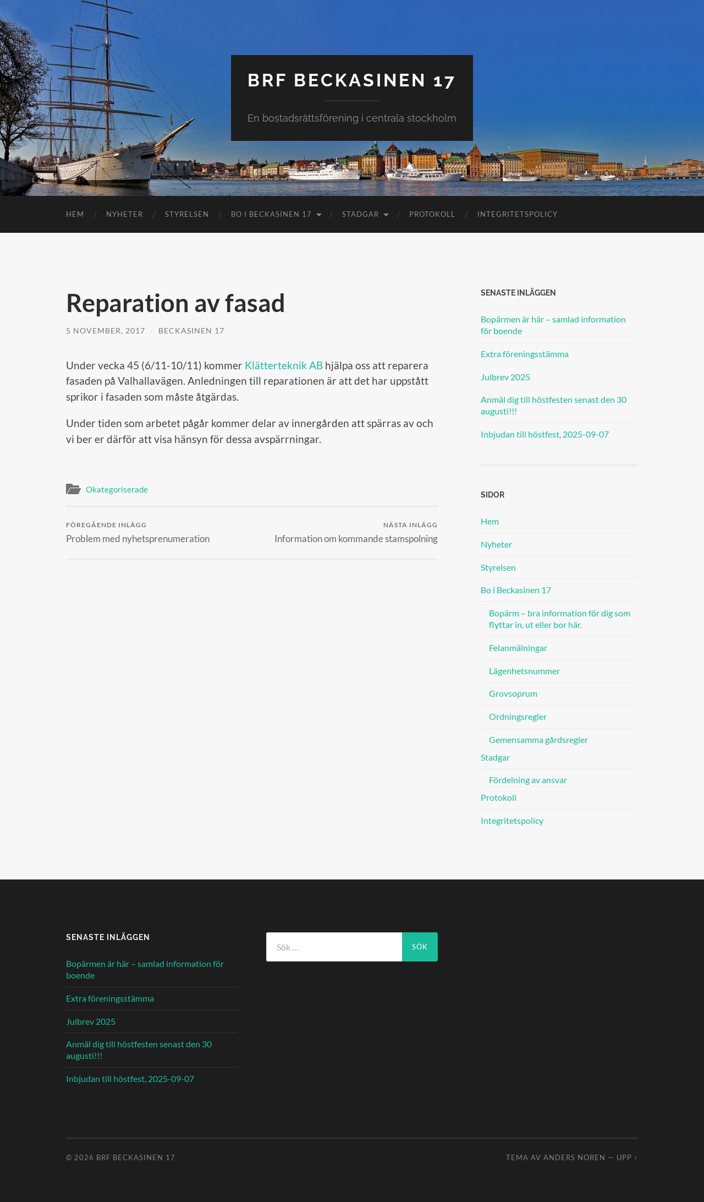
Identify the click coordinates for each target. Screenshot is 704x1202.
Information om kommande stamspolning (356, 532)
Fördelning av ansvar (528, 779)
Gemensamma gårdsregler (538, 739)
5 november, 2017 (105, 330)
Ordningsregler (518, 716)
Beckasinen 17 (191, 330)
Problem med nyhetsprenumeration (138, 532)
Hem (75, 214)
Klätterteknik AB (284, 365)
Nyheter (124, 214)
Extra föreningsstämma (525, 353)
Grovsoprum (513, 693)
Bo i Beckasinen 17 (271, 214)
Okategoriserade (117, 489)
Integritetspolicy (517, 214)
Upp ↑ (627, 1157)
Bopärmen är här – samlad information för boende (553, 325)
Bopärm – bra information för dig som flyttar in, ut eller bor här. (559, 619)
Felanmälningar (518, 647)
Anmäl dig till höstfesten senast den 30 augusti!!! (553, 405)
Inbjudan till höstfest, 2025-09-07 (545, 434)
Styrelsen (187, 214)
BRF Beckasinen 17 (352, 80)
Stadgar (360, 214)
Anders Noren (574, 1157)
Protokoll (432, 214)
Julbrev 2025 (505, 376)
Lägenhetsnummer (524, 670)
